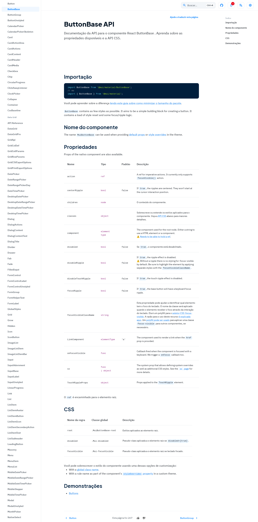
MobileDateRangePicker (20, 477)
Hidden (11, 326)
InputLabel (13, 376)
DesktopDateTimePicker (20, 207)
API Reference (15, 123)
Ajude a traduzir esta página (184, 17)
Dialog (11, 219)
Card (10, 37)
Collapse (12, 99)
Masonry (12, 449)
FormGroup (13, 292)
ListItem (12, 404)
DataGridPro (14, 134)
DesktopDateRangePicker (21, 202)
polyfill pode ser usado (158, 317)
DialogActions (15, 224)
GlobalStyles (14, 309)
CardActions (14, 48)
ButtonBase (14, 9)
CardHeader (14, 59)
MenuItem (13, 461)
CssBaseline (14, 110)
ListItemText (14, 432)
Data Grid (12, 117)
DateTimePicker (16, 190)
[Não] (144, 514)
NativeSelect (14, 517)
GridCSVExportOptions (19, 162)
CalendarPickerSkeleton (20, 31)
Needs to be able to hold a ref (155, 235)
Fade (10, 264)
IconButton (13, 337)
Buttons (73, 489)
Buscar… (198, 5)
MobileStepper (15, 489)
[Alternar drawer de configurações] (250, 5)
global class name (87, 465)
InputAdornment (16, 365)
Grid (10, 314)
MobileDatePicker (17, 472)
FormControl (14, 275)
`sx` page (184, 365)
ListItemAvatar (15, 410)
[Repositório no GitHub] (221, 5)
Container (13, 104)
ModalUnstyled (15, 506)
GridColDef (13, 145)
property (138, 469)
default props (137, 134)
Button (11, 3)
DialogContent (15, 230)
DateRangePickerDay (19, 185)
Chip (10, 76)
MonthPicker (14, 511)
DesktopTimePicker (18, 213)
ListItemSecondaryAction (21, 427)
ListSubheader (15, 438)
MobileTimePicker (17, 494)
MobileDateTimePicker (20, 483)
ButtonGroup (14, 14)
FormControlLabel (17, 280)
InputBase (13, 371)
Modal (11, 500)
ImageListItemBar (17, 354)
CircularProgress (16, 82)
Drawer (11, 252)
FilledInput (13, 269)
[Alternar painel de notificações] (231, 5)
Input (10, 359)
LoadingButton (15, 444)
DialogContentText (17, 235)
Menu (10, 455)
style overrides (157, 134)
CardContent (14, 54)
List (9, 399)
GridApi (11, 139)
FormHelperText (16, 297)
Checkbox (13, 71)
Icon (10, 331)
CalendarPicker (16, 26)
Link (10, 393)
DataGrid (12, 128)
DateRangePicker (17, 179)
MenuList (12, 466)
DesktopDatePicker (18, 196)
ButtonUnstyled (16, 20)
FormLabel (13, 303)
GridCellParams (16, 151)
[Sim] (138, 514)
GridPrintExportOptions (20, 168)
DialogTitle (13, 241)
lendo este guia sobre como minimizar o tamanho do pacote (145, 103)
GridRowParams (16, 156)
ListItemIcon (14, 421)
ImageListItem (15, 348)
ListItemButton (16, 416)
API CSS (162, 215)
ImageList (13, 342)
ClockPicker (14, 93)
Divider (11, 247)
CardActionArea (16, 42)
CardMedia (13, 65)
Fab (9, 258)
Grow (10, 320)
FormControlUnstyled (19, 286)
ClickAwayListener (17, 87)
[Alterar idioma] (240, 5)
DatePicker (13, 174)
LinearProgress (16, 387)
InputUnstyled (15, 382)
